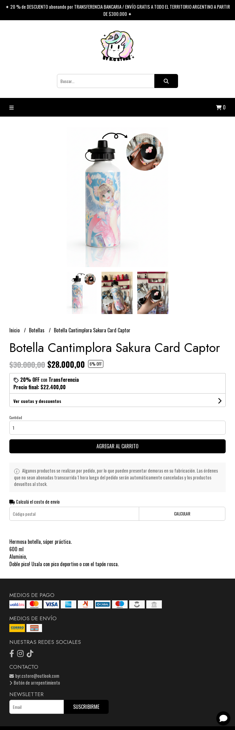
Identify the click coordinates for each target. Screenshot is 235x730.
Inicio (15, 330)
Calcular (182, 514)
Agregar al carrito (117, 446)
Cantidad (15, 417)
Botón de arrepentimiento (34, 682)
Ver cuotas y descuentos (37, 401)
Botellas (37, 330)
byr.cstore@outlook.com (34, 675)
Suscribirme (86, 706)
